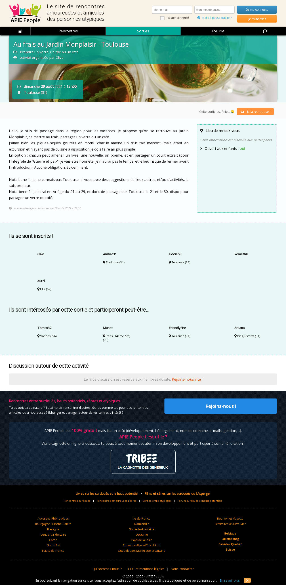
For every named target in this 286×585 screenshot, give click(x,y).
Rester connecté (178, 18)
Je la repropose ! (255, 111)
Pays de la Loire (141, 540)
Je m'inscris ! (257, 19)
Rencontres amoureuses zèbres (117, 500)
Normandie (141, 524)
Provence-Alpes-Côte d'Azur (142, 545)
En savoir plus (230, 580)
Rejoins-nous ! (221, 406)
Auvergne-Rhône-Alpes (53, 518)
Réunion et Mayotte (230, 518)
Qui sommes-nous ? (107, 569)
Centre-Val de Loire (53, 535)
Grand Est (53, 545)
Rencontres (68, 31)
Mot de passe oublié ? (214, 18)
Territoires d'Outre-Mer (230, 524)
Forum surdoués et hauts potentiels (200, 500)
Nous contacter (182, 569)
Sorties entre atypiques (157, 500)
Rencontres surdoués (77, 500)
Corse (53, 540)
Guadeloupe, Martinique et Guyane (141, 551)
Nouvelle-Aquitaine (141, 529)
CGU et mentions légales (146, 569)
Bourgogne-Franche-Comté (53, 524)
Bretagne (53, 529)
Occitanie (142, 535)
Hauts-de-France (53, 551)
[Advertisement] (236, 181)
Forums (218, 31)
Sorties (143, 31)
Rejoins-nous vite (186, 379)
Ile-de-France (141, 518)
